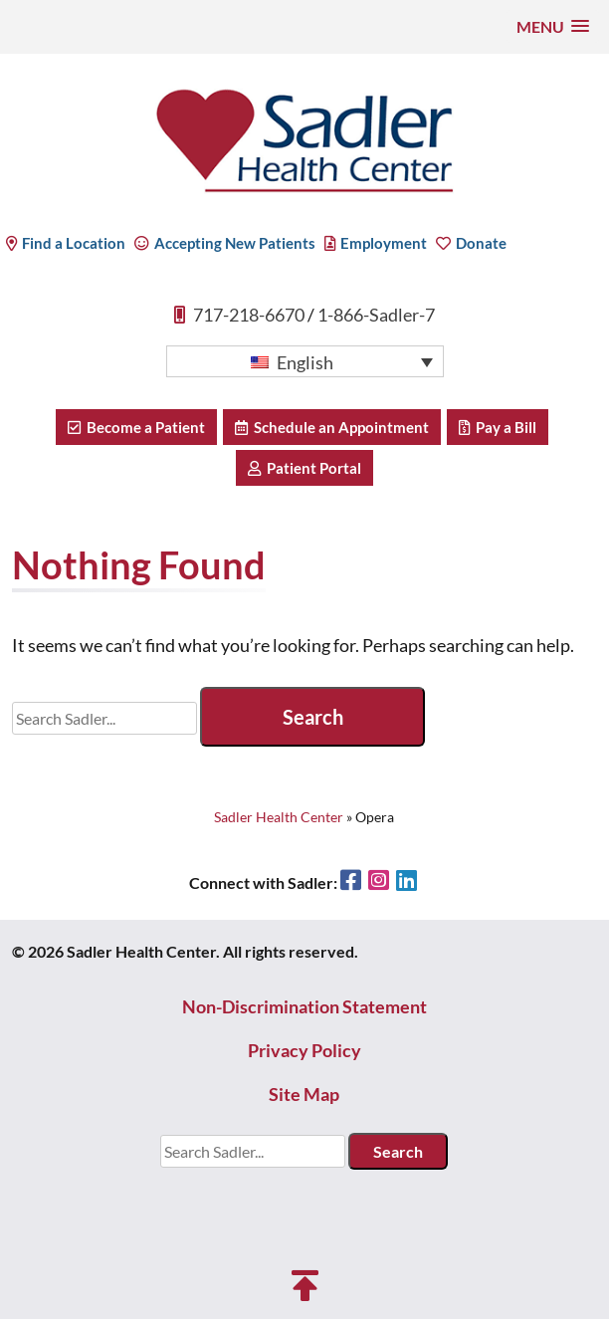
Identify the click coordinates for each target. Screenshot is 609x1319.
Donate (471, 243)
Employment (375, 243)
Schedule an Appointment (332, 427)
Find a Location (65, 243)
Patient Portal (304, 468)
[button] (553, 26)
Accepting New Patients (224, 243)
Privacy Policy (304, 1050)
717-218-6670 (248, 315)
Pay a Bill (497, 427)
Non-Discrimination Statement (304, 1006)
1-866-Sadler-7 (376, 315)
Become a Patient (136, 427)
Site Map (304, 1094)
